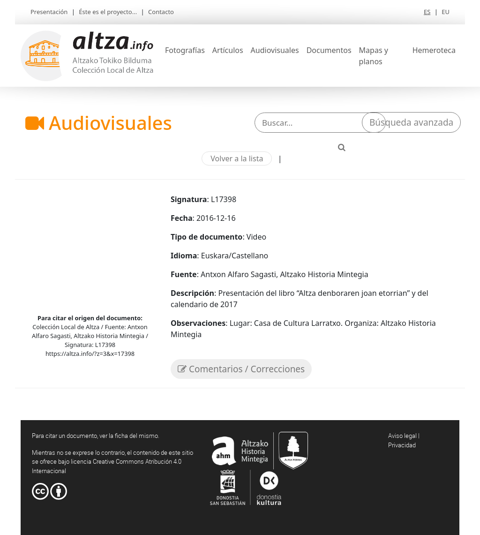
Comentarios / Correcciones (241, 369)
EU (446, 12)
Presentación (49, 12)
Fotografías (185, 50)
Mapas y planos (373, 56)
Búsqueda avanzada (411, 122)
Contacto (161, 12)
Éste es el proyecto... (108, 12)
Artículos (227, 50)
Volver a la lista (236, 158)
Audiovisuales (275, 50)
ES (427, 12)
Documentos (329, 50)
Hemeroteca (434, 50)
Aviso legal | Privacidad (404, 440)
